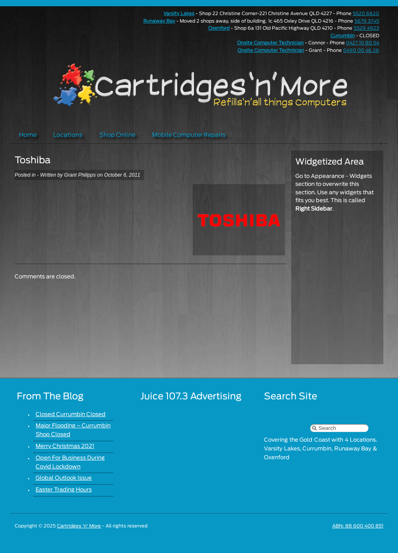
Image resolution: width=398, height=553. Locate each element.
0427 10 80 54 (362, 43)
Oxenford (219, 28)
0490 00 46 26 (361, 50)
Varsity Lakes (178, 13)
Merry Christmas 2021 (65, 446)
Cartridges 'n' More (79, 526)
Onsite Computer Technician (270, 43)
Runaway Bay (159, 21)
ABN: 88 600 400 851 (357, 526)
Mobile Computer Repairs (189, 135)
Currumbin (343, 35)
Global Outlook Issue (64, 478)
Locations (68, 135)
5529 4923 (366, 28)
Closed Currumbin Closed (71, 414)
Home (27, 135)
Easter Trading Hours (64, 490)
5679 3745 (366, 21)
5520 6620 (366, 13)
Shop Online (117, 135)
